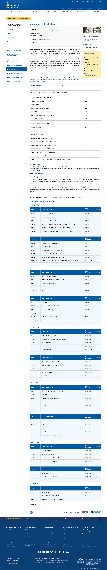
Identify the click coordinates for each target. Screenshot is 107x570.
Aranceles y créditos (29, 536)
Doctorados (8, 536)
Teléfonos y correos (46, 562)
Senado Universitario (48, 534)
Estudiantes (71, 8)
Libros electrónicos (86, 536)
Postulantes (63, 8)
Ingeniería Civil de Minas (14, 50)
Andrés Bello (36, 560)
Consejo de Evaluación (49, 536)
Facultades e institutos (49, 538)
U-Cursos (82, 1)
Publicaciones (66, 544)
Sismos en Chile (85, 544)
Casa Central (61, 558)
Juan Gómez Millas (56, 560)
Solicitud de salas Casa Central (89, 546)
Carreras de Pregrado (18, 18)
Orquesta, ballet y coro (68, 542)
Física (8, 33)
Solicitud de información (13, 563)
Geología (10, 42)
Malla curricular (91, 47)
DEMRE (26, 529)
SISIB (37, 566)
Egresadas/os (98, 8)
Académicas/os (79, 8)
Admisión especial (29, 534)
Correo (92, 1)
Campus (32, 560)
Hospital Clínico (47, 540)
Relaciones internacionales (50, 544)
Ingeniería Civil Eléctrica (14, 65)
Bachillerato (8, 531)
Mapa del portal (54, 562)
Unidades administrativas (49, 546)
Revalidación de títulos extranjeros (30, 544)
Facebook (95, 512)
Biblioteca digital (86, 531)
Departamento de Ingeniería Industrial (91, 39)
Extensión (66, 11)
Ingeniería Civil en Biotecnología (12, 55)
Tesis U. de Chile (86, 538)
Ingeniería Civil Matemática (15, 73)
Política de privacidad (57, 566)
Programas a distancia (10, 546)
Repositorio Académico (87, 534)
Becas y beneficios (29, 538)
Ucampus (89, 529)
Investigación (51, 11)
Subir (31, 512)
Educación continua (10, 544)
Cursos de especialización (11, 542)
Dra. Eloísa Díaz (48, 560)
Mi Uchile (87, 1)
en (95, 1)
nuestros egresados (38, 173)
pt (100, 1)
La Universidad (95, 11)
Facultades (74, 1)
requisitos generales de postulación (45, 92)
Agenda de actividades (68, 531)
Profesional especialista (11, 540)
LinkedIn (97, 512)
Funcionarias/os (89, 8)
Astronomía (10, 29)
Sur (61, 560)
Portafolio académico (87, 542)
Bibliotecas (80, 11)
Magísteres (8, 538)
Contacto (61, 562)
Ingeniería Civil (11, 46)
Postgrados (35, 11)
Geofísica (10, 37)
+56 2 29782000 (38, 562)
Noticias (65, 529)
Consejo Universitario (48, 531)
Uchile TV (74, 536)
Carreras (21, 11)
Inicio (7, 15)
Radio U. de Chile (67, 536)
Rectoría (45, 529)
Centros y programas (48, 542)
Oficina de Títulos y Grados (31, 542)
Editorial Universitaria (68, 546)
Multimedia (65, 534)
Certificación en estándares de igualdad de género (91, 568)
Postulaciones (28, 531)
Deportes (65, 538)
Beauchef (42, 560)
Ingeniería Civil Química (14, 81)
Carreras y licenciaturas (11, 529)
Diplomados (8, 534)
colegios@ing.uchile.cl (89, 75)
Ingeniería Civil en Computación (12, 60)
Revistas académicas (86, 540)
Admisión (9, 11)
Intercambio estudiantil (30, 540)
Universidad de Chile (43, 566)
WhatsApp (100, 512)
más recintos (65, 560)
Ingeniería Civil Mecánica (14, 77)
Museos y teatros (67, 540)
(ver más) (40, 127)
